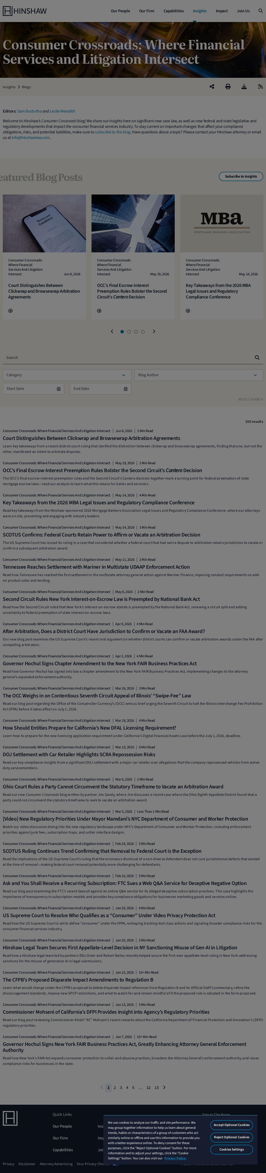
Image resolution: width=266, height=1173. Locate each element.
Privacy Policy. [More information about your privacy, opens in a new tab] (175, 1158)
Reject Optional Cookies (231, 1137)
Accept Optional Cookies (232, 1125)
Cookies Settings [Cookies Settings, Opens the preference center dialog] (232, 1149)
